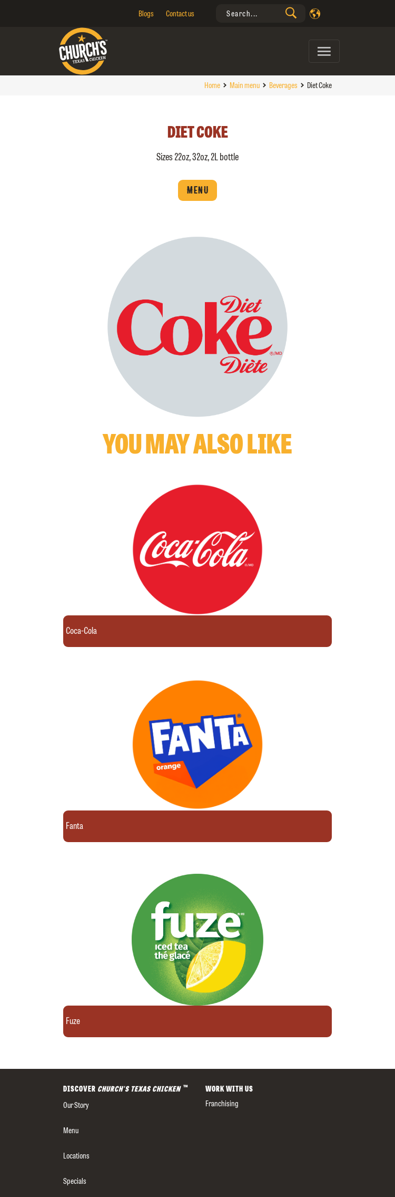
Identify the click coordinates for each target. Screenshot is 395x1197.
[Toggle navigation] (324, 51)
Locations (76, 1156)
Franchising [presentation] (222, 1103)
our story (75, 1105)
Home (212, 85)
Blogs (146, 13)
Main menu (245, 85)
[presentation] (260, 13)
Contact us (180, 13)
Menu (197, 190)
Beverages (283, 85)
